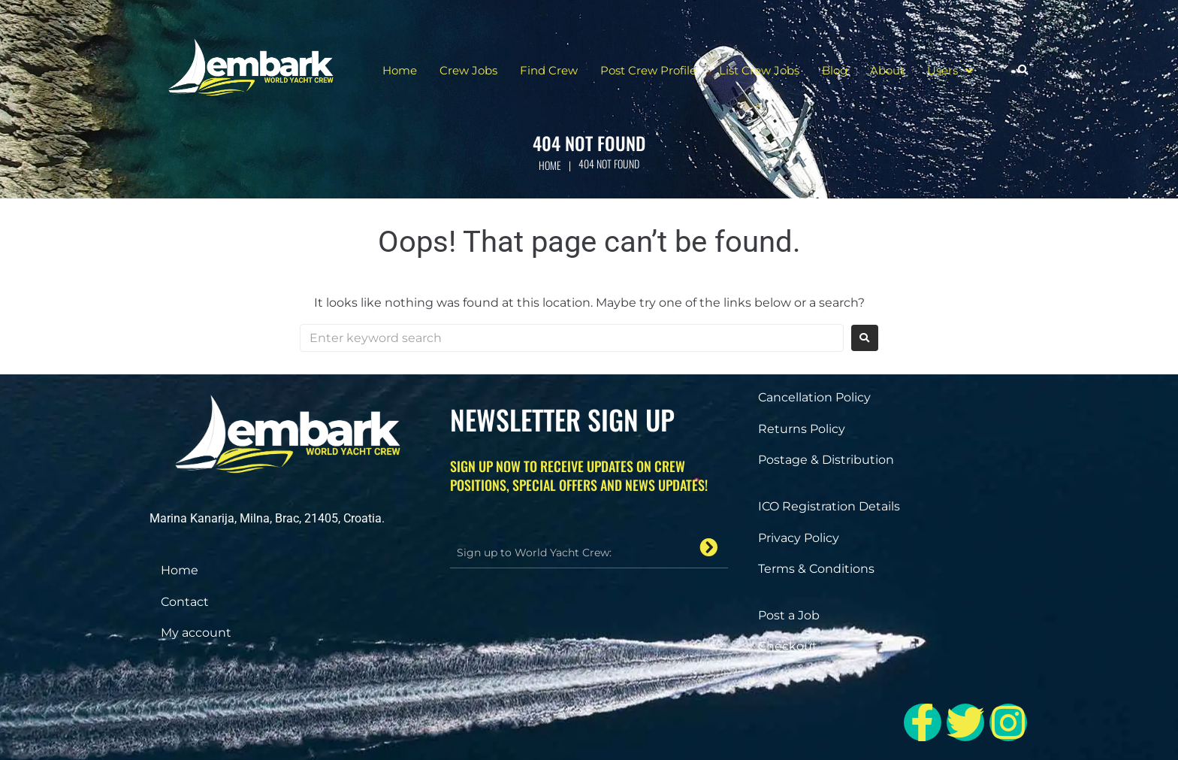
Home (550, 165)
